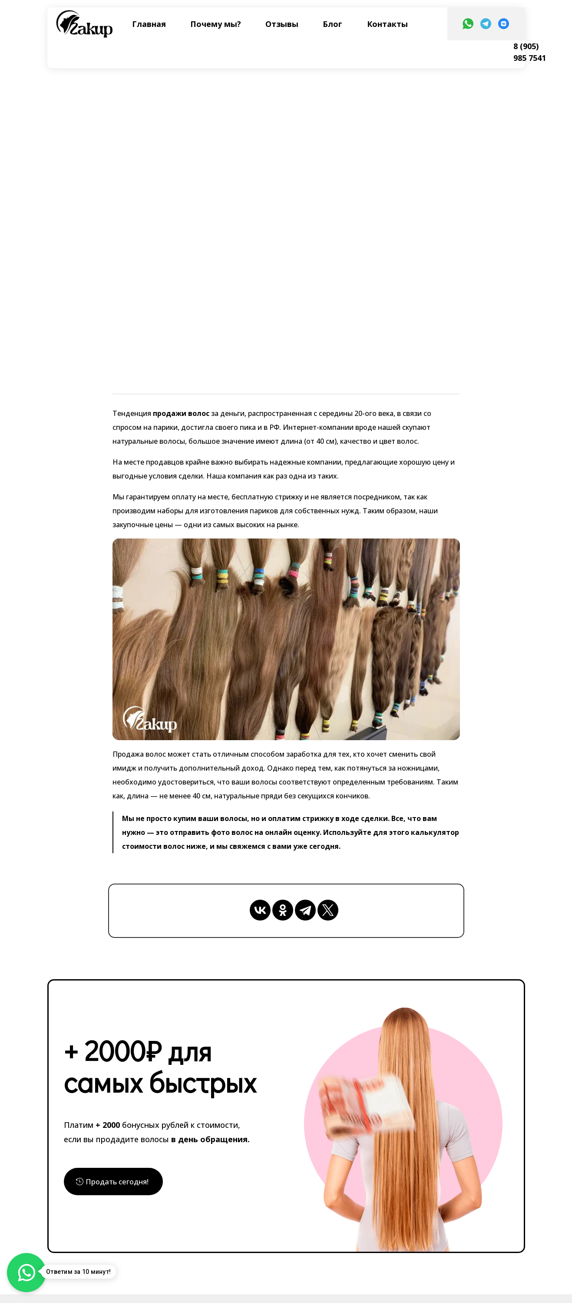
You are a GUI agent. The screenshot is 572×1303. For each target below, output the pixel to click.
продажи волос (180, 413)
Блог (332, 24)
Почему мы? (215, 24)
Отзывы (281, 24)
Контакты (387, 24)
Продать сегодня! (119, 1182)
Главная (149, 24)
